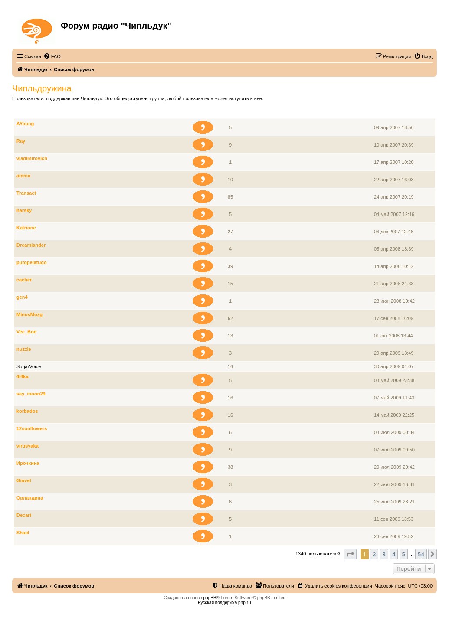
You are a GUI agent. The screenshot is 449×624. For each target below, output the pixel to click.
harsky (24, 210)
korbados (27, 411)
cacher (24, 279)
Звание (206, 113)
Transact (26, 193)
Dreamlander (31, 245)
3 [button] (384, 554)
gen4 (22, 297)
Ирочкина (27, 463)
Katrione (26, 227)
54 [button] (421, 554)
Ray (20, 141)
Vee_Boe (26, 331)
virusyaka (27, 445)
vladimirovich (31, 158)
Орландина (29, 497)
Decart (23, 515)
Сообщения (231, 113)
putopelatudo (31, 262)
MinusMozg (29, 314)
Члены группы (33, 113)
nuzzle (23, 349)
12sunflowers (31, 428)
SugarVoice (28, 366)
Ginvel (23, 480)
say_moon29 (31, 393)
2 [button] (374, 554)
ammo (23, 175)
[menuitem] (52, 56)
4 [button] (393, 554)
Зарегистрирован (394, 113)
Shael (22, 532)
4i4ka (22, 376)
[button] (350, 554)
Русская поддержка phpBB (224, 602)
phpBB (209, 597)
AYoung (25, 123)
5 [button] (403, 554)
